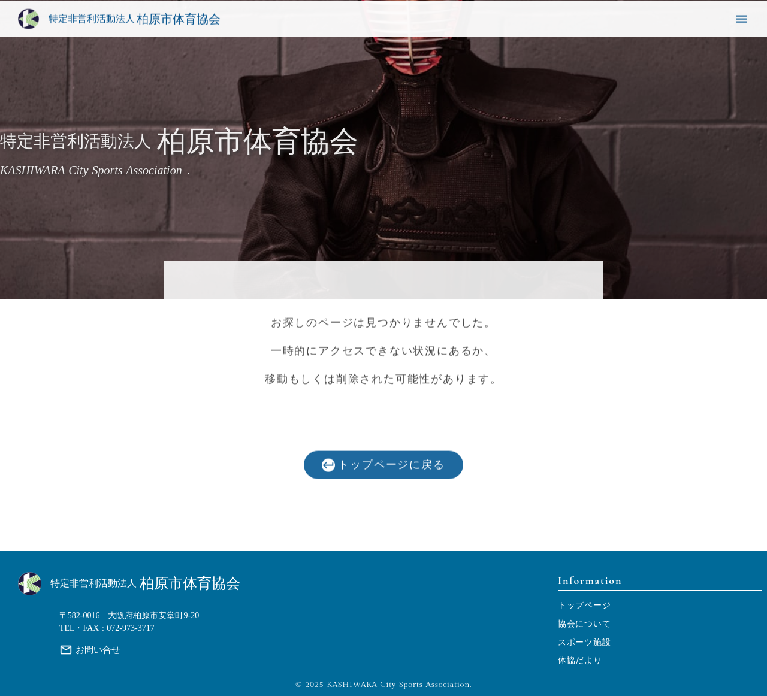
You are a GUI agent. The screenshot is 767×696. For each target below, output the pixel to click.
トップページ (584, 605)
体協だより (580, 660)
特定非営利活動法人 (93, 583)
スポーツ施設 (584, 642)
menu (742, 20)
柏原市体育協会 (190, 583)
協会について (584, 623)
